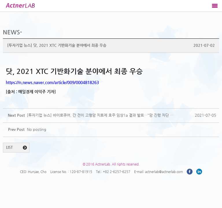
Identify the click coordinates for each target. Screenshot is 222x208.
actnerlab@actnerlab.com (164, 171)
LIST (9, 147)
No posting (36, 129)
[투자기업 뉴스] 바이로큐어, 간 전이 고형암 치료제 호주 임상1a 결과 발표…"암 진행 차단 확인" (100, 115)
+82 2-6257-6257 (116, 171)
